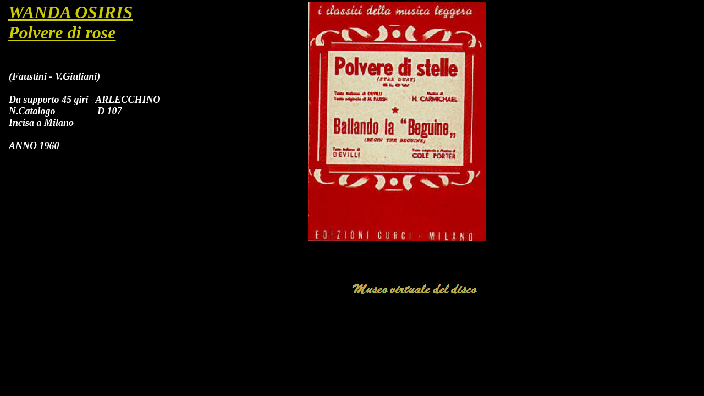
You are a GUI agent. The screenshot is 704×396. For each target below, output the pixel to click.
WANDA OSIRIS (70, 12)
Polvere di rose (62, 32)
